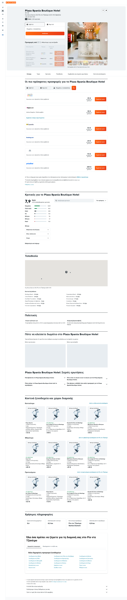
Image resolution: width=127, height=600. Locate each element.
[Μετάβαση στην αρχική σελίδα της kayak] (11, 2)
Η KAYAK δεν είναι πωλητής (67, 586)
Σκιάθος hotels (57, 567)
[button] (3, 2)
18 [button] (41, 51)
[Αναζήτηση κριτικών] (75, 200)
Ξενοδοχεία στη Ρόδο (34, 558)
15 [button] (57, 47)
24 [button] (37, 55)
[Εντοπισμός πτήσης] (3, 22)
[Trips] (3, 30)
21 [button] (53, 51)
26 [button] (45, 55)
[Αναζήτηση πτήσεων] (3, 7)
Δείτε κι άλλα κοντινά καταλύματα (98, 403)
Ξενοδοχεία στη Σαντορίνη (86, 558)
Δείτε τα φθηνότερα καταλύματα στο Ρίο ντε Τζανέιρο (93, 437)
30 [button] (61, 55)
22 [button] (57, 51)
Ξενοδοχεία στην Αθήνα (35, 556)
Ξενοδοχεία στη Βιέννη (85, 556)
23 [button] (61, 51)
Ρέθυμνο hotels (83, 567)
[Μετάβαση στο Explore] (3, 18)
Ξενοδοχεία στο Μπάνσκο (60, 561)
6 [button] (49, 43)
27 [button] (49, 55)
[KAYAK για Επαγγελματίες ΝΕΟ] (3, 25)
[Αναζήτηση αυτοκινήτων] (3, 14)
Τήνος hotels (82, 565)
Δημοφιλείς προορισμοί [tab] (34, 546)
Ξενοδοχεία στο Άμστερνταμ (61, 558)
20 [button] (49, 51)
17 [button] (37, 51)
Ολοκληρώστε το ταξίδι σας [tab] (50, 546)
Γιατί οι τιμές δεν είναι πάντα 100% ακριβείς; (67, 592)
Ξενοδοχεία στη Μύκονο (85, 561)
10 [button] (37, 47)
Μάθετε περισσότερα (82, 177)
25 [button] (41, 55)
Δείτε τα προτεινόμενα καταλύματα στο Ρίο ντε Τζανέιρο (92, 472)
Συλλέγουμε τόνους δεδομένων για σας (67, 589)
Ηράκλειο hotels (58, 565)
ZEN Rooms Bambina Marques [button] (96, 424)
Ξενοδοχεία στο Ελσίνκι (60, 563)
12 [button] (45, 47)
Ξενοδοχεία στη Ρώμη (85, 563)
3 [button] (37, 43)
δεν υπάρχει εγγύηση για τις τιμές (59, 581)
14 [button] (53, 47)
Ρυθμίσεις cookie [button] (29, 184)
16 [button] (60, 47)
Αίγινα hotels (32, 567)
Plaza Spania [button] (29, 423)
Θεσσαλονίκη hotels (34, 565)
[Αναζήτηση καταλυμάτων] (3, 10)
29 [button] (57, 55)
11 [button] (41, 47)
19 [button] (45, 51)
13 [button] (49, 47)
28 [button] (53, 55)
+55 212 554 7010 (30, 17)
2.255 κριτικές (36, 19)
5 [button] (45, 43)
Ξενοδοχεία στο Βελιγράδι (35, 561)
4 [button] (41, 43)
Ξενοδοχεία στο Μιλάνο (35, 563)
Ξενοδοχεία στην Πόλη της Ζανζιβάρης (64, 556)
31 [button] (37, 59)
